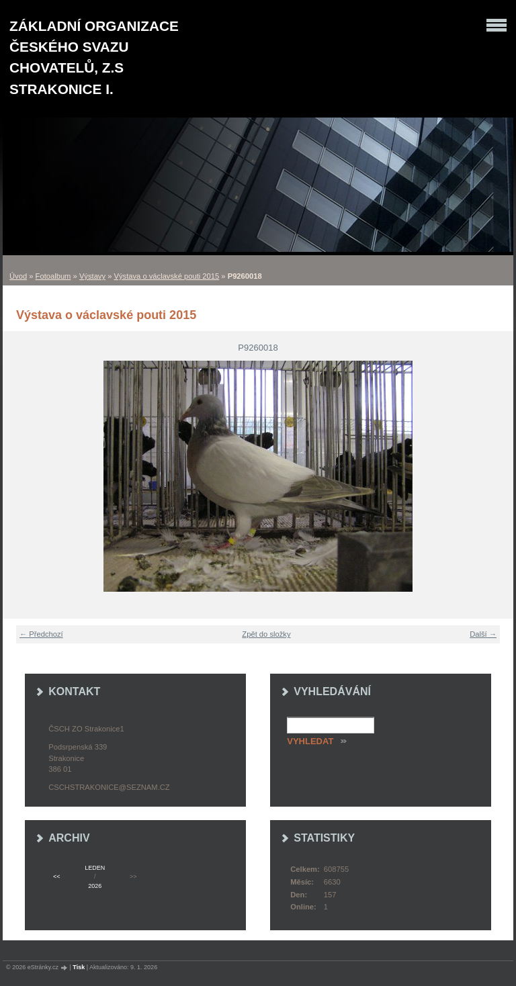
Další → (483, 634)
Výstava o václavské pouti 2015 (167, 276)
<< (56, 876)
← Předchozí (41, 634)
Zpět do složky (266, 634)
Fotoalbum (53, 276)
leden (95, 867)
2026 (94, 886)
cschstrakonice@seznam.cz (108, 787)
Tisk (79, 967)
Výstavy (92, 276)
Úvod (18, 276)
